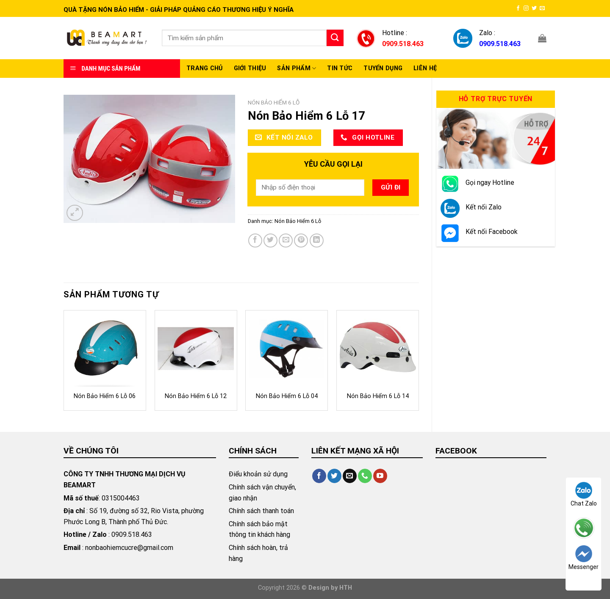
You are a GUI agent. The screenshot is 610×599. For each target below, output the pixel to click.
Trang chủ (204, 68)
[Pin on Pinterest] (301, 240)
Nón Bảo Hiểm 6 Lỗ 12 (196, 396)
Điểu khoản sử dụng (258, 474)
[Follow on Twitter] (534, 8)
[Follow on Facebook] (518, 8)
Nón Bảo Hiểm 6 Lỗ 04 (287, 396)
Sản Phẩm (296, 68)
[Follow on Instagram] (526, 8)
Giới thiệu (250, 68)
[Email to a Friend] (286, 240)
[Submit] (335, 38)
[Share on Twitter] (270, 240)
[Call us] (365, 476)
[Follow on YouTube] (380, 476)
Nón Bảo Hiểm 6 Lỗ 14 (378, 396)
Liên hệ (425, 68)
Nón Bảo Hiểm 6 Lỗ (273, 102)
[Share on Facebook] (255, 240)
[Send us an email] (542, 8)
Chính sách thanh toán (261, 511)
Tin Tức (339, 68)
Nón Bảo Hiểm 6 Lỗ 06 (105, 396)
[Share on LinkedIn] (317, 240)
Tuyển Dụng (382, 68)
